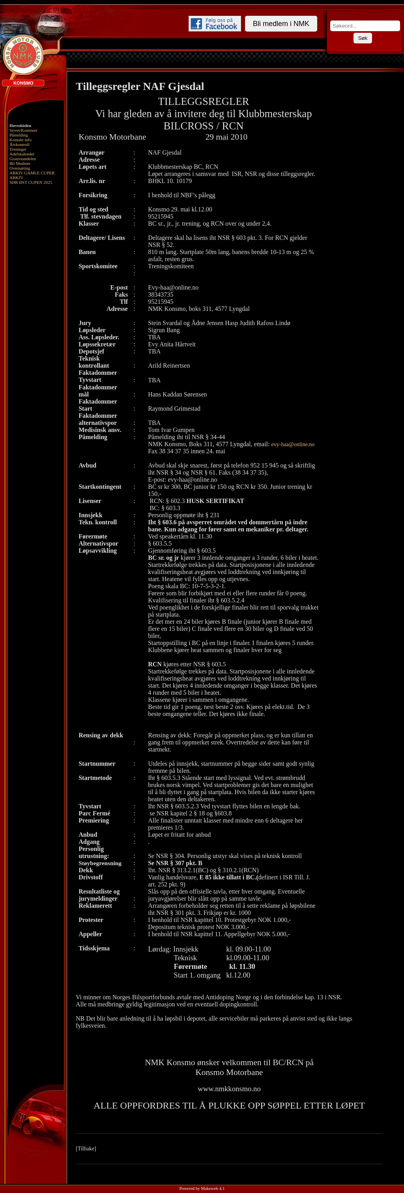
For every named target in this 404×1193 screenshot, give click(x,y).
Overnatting (19, 168)
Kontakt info (20, 139)
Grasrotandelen (22, 158)
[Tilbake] (86, 1149)
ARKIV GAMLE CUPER (32, 172)
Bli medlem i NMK (281, 24)
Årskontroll (19, 144)
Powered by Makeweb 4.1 (202, 1188)
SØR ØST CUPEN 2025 (30, 182)
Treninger (17, 149)
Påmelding (18, 135)
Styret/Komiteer (23, 130)
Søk (363, 38)
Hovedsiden (20, 125)
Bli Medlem (19, 163)
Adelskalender (22, 153)
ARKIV (16, 177)
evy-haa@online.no (293, 444)
